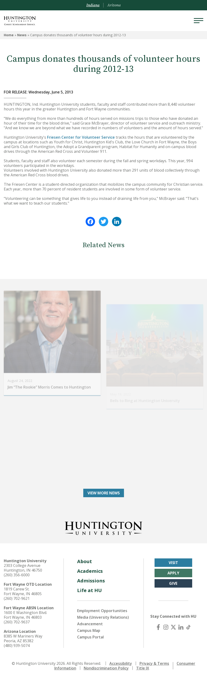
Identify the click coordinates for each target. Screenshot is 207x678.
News (22, 35)
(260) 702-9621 (17, 598)
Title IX (142, 668)
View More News (104, 493)
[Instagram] (166, 627)
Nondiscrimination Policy (106, 668)
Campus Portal (90, 637)
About (84, 561)
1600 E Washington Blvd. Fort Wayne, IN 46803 (25, 615)
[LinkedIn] (181, 627)
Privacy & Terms (154, 663)
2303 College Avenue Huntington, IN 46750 (23, 568)
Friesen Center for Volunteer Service (81, 137)
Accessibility (120, 663)
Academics (90, 571)
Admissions (91, 580)
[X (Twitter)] (173, 627)
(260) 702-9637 (17, 622)
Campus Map (88, 630)
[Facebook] (158, 627)
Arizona (114, 5)
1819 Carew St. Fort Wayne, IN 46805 (23, 591)
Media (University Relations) (103, 617)
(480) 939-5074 (17, 645)
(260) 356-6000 (17, 574)
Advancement (90, 623)
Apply (173, 573)
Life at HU (89, 590)
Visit (173, 562)
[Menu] (198, 21)
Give (173, 583)
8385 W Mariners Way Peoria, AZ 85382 (23, 638)
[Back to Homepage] (103, 527)
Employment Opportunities (102, 610)
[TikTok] (188, 627)
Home (9, 35)
